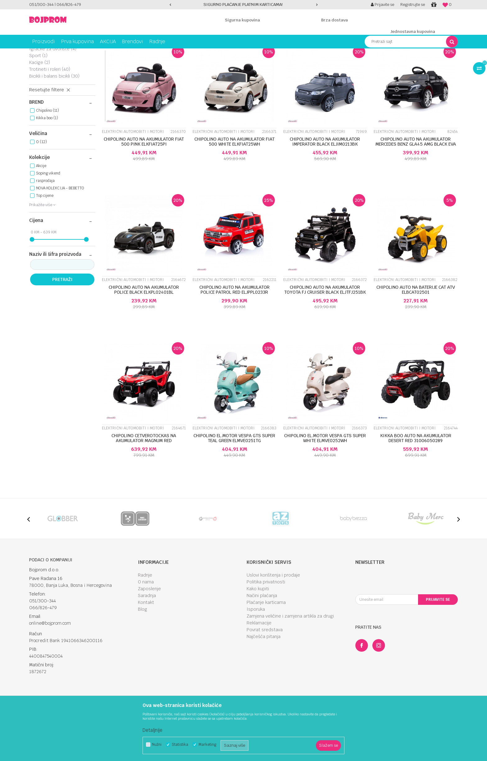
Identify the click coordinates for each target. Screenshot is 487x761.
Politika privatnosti (266, 630)
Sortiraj (302, 64)
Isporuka (256, 657)
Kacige (39, 111)
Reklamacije (259, 671)
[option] (243, 4)
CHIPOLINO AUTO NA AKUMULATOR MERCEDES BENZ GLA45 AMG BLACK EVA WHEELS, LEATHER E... (415, 192)
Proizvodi (55, 53)
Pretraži (62, 328)
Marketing (207, 744)
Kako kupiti (258, 637)
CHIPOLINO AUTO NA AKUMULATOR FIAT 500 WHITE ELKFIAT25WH (234, 190)
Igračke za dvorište (52, 97)
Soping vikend (48, 221)
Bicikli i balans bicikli (54, 124)
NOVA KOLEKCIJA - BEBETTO (60, 236)
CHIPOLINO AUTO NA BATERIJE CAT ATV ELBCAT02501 (415, 338)
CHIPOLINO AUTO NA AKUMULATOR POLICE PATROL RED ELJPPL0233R (234, 338)
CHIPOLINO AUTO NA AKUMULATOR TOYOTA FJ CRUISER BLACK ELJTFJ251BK (325, 338)
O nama (146, 630)
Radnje (145, 623)
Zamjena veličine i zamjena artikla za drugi (290, 664)
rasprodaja (45, 229)
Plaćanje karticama (266, 650)
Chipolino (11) (47, 158)
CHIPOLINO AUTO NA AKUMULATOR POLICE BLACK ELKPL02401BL (144, 338)
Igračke (74, 53)
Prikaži (392, 64)
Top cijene (44, 244)
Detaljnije (152, 730)
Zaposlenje (149, 637)
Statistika (180, 744)
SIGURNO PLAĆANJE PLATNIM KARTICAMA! (243, 4)
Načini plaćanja (262, 643)
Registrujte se (412, 4)
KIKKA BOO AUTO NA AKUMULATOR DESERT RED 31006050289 (415, 486)
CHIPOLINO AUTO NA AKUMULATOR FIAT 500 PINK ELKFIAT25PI (144, 190)
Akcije (41, 214)
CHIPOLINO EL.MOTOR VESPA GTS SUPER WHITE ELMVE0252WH (325, 486)
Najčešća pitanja (263, 684)
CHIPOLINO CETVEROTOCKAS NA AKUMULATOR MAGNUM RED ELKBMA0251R (144, 489)
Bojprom (36, 53)
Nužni (157, 744)
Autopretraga (275, 64)
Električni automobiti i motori (59, 88)
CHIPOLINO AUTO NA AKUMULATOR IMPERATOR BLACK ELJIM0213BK (325, 190)
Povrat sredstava (265, 678)
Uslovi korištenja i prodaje (273, 623)
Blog (142, 657)
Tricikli (39, 79)
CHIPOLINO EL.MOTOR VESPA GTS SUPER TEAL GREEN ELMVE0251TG (234, 486)
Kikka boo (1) (47, 166)
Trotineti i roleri (49, 117)
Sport (38, 104)
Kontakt (146, 650)
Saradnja (147, 643)
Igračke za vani (99, 53)
